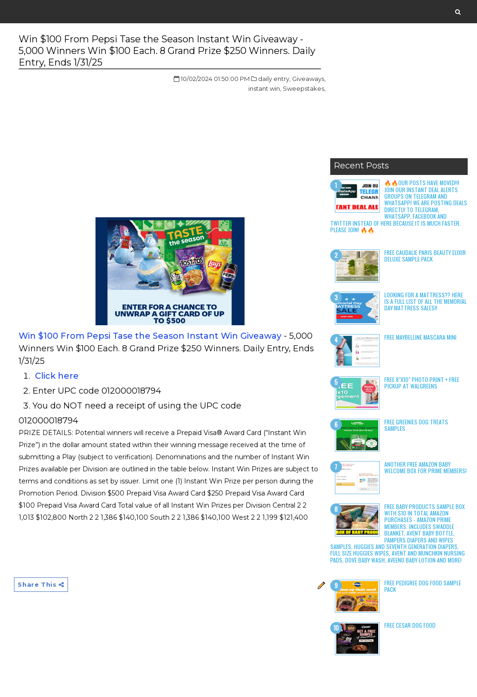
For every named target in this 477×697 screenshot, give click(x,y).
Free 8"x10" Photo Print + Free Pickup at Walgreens (421, 382)
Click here (56, 376)
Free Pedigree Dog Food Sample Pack (422, 586)
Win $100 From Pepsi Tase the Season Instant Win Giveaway (150, 336)
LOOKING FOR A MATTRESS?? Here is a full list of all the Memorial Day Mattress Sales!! (425, 301)
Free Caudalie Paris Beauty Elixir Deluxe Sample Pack (425, 255)
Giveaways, (309, 78)
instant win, (264, 88)
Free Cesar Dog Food (410, 625)
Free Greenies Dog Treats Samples (416, 425)
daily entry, (274, 78)
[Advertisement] (399, 95)
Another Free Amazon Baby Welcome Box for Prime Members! (425, 467)
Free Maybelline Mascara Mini (420, 337)
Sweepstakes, (304, 88)
